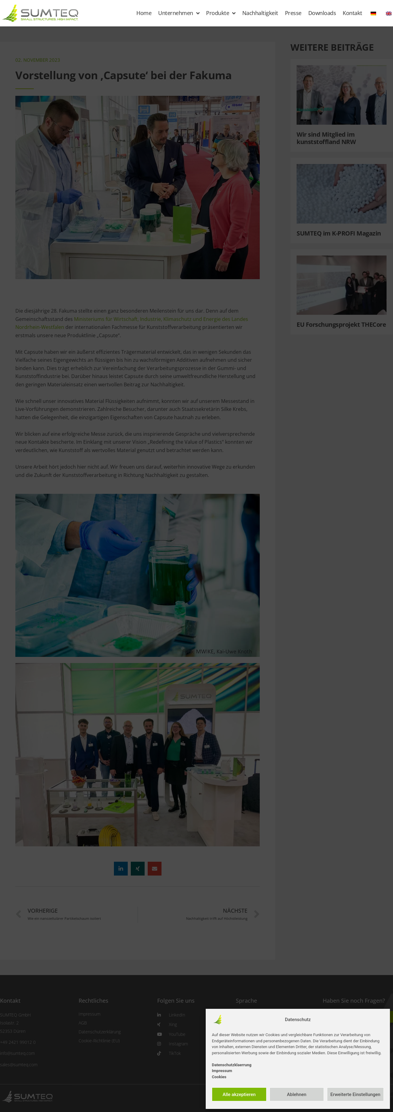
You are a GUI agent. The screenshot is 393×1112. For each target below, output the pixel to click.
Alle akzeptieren (239, 1094)
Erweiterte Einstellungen (355, 1094)
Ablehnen (296, 1094)
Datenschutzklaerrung (231, 1065)
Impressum (222, 1070)
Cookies (219, 1077)
